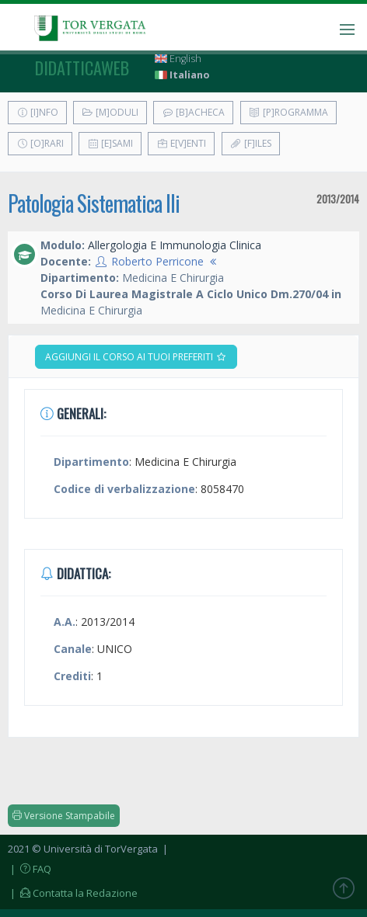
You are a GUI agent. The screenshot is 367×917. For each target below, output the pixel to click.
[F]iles (250, 143)
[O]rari (40, 143)
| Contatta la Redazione (73, 893)
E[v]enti (181, 143)
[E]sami (110, 143)
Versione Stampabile (63, 815)
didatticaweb (82, 67)
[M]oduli (110, 112)
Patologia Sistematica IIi (94, 203)
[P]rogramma (288, 112)
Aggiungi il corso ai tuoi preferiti (136, 356)
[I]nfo (37, 112)
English (178, 58)
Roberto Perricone (157, 261)
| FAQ (29, 869)
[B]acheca (193, 112)
